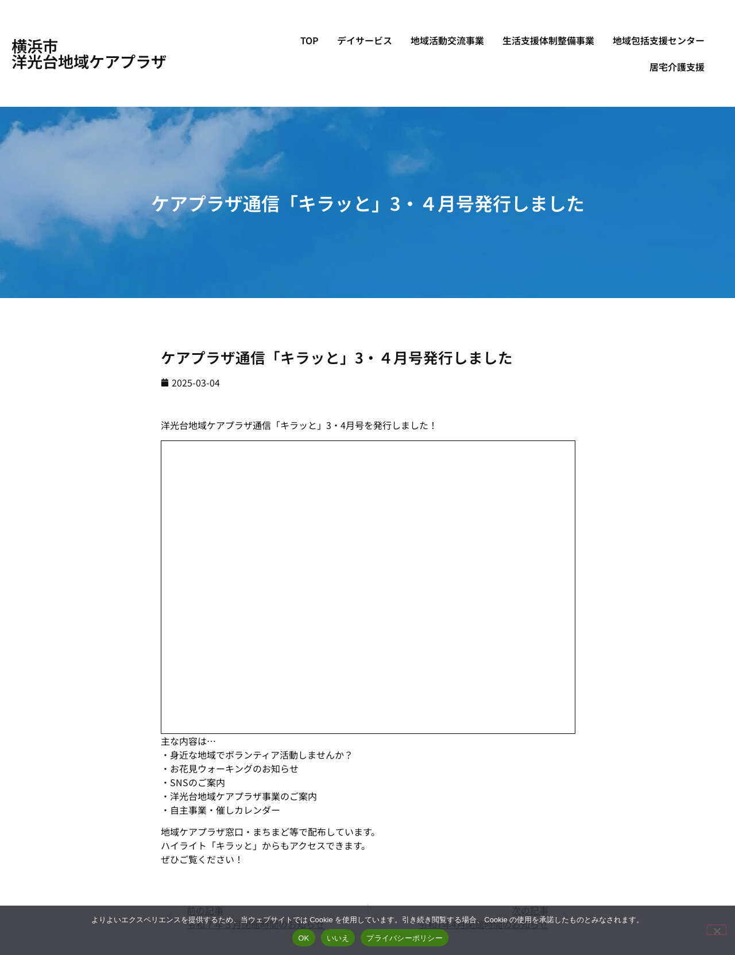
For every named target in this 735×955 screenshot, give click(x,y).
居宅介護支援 (677, 67)
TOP (309, 40)
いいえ (338, 938)
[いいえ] (716, 930)
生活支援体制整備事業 (548, 40)
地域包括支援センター (659, 40)
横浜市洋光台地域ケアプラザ (89, 53)
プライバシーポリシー (404, 938)
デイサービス (364, 40)
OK (303, 938)
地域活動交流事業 (447, 40)
